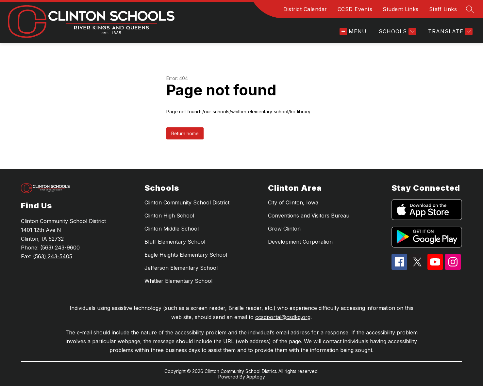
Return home (185, 133)
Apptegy (255, 376)
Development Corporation (300, 241)
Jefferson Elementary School (181, 268)
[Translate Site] (449, 31)
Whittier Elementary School (178, 281)
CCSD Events (355, 9)
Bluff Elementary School (174, 241)
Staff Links (443, 9)
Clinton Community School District (186, 202)
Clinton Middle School (171, 228)
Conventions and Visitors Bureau (308, 215)
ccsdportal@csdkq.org (282, 317)
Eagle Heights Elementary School (185, 254)
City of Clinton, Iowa (293, 202)
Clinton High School (169, 215)
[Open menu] (353, 31)
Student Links (401, 9)
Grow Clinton (284, 228)
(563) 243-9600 (60, 247)
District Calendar (305, 9)
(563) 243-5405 (52, 256)
